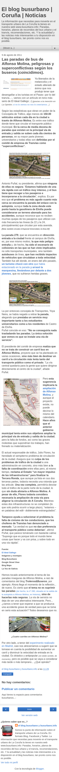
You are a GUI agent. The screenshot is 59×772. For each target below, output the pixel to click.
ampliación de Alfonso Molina (49, 391)
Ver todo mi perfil (9, 762)
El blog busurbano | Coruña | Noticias (27, 12)
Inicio (29, 709)
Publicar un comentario (18, 689)
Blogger (40, 768)
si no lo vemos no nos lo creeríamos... (31, 104)
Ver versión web (29, 715)
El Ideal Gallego (9, 553)
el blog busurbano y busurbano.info (37, 725)
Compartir (7, 674)
